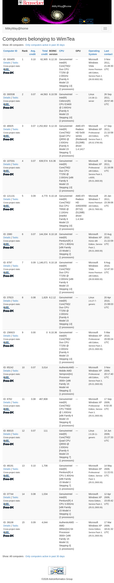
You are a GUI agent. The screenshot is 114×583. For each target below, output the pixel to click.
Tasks (15, 62)
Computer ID (10, 51)
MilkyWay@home (16, 28)
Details (6, 62)
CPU (61, 51)
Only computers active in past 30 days (45, 45)
